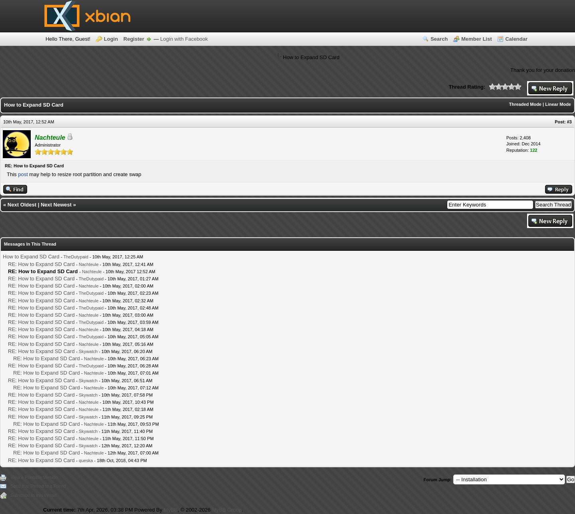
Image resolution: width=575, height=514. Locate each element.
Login (111, 39)
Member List (476, 39)
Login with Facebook (184, 39)
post (23, 174)
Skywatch (88, 351)
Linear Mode (558, 104)
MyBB (171, 510)
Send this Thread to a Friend (38, 486)
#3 (569, 121)
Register (133, 39)
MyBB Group (227, 510)
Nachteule (89, 264)
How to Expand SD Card (31, 257)
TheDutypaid (75, 256)
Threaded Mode (525, 104)
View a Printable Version (34, 477)
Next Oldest (22, 205)
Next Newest (56, 205)
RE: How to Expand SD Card (41, 264)
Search (439, 39)
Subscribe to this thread (33, 495)
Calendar (516, 39)
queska (86, 460)
